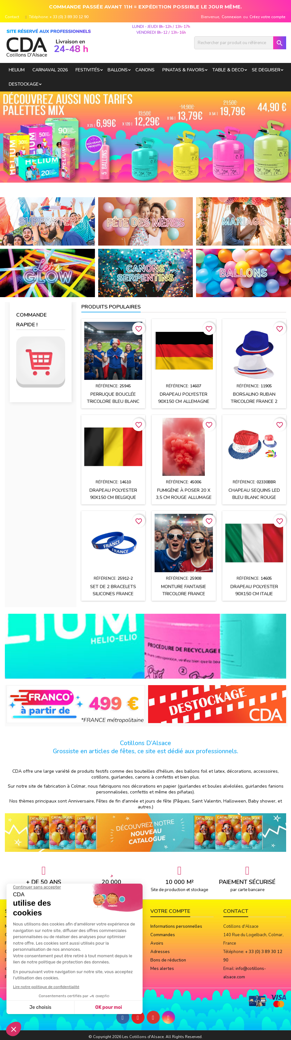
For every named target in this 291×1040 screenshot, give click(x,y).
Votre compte (170, 911)
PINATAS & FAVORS (183, 70)
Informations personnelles (176, 926)
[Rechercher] (240, 42)
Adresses (160, 952)
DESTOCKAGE (24, 84)
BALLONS (118, 70)
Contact (12, 16)
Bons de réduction (168, 960)
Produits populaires (111, 306)
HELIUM (17, 70)
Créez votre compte (267, 16)
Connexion (231, 16)
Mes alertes (162, 969)
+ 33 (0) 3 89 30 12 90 (69, 16)
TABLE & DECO (228, 70)
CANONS (145, 70)
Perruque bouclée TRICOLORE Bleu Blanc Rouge (113, 401)
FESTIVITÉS (88, 70)
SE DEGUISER (266, 70)
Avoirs (156, 943)
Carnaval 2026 (50, 70)
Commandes (162, 935)
